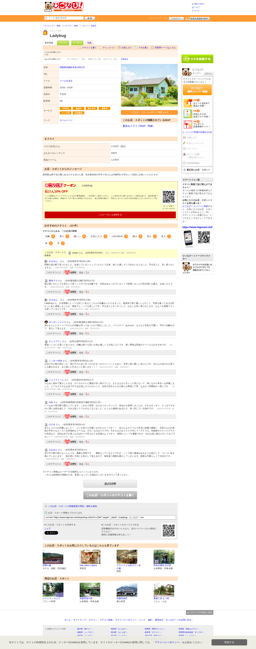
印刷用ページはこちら (165, 47)
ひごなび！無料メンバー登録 (197, 89)
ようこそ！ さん (158, 18)
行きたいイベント (195, 143)
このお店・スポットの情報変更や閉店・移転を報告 (72, 506)
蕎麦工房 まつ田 (161, 598)
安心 (152, 236)
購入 (138, 236)
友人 (166, 236)
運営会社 (159, 620)
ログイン (176, 18)
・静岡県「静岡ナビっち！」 (154, 629)
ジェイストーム (56, 380)
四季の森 (47, 565)
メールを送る (66, 81)
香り (65, 236)
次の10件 (110, 483)
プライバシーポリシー (126, 620)
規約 (150, 620)
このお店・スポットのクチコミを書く (110, 495)
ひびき (52, 424)
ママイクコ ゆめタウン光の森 (129, 567)
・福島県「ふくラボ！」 (85, 632)
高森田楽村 (122, 598)
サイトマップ (79, 620)
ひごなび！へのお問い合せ (178, 620)
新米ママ (53, 280)
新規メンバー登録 (198, 18)
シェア (47, 528)
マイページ (192, 149)
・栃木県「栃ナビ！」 (84, 629)
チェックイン (109, 47)
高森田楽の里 (86, 598)
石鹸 (50, 236)
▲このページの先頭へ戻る (199, 612)
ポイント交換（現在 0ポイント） (196, 156)
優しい (80, 236)
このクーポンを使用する (110, 214)
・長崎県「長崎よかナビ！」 (188, 629)
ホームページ (66, 120)
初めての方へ (199, 4)
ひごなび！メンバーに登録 (195, 206)
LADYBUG (120, 236)
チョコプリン (55, 341)
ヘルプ (197, 7)
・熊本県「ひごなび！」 (119, 629)
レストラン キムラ (51, 598)
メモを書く (143, 47)
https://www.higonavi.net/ (197, 227)
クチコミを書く (89, 47)
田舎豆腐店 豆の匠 (162, 565)
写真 (89, 43)
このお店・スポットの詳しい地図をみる (149, 112)
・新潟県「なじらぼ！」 (119, 632)
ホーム (197, 11)
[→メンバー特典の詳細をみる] (197, 132)
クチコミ (63, 43)
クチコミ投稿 (106, 620)
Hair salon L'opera (88, 565)
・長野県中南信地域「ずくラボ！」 (191, 632)
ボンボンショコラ (57, 322)
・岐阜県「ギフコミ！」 (153, 632)
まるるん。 (54, 261)
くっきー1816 (55, 360)
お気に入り (126, 47)
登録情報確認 (193, 163)
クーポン (77, 43)
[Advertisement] (137, 7)
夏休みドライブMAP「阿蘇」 (139, 126)
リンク (142, 620)
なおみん (53, 449)
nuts (51, 402)
